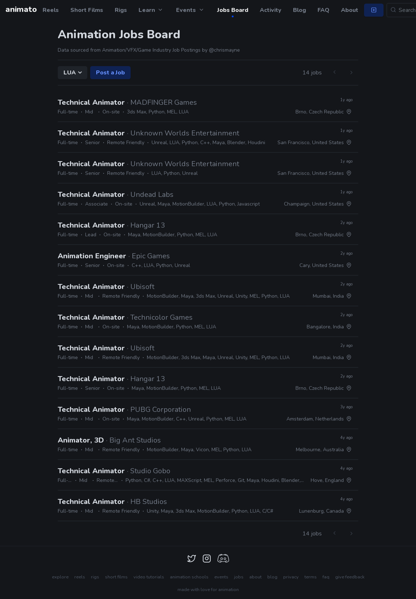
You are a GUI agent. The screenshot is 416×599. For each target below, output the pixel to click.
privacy (291, 577)
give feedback (349, 577)
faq (326, 577)
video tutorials (148, 577)
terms (311, 577)
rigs (95, 577)
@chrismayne (224, 50)
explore (60, 577)
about (255, 577)
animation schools (189, 577)
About (349, 10)
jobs (239, 577)
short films (116, 577)
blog (272, 577)
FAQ (323, 10)
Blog (299, 10)
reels (79, 577)
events (221, 577)
